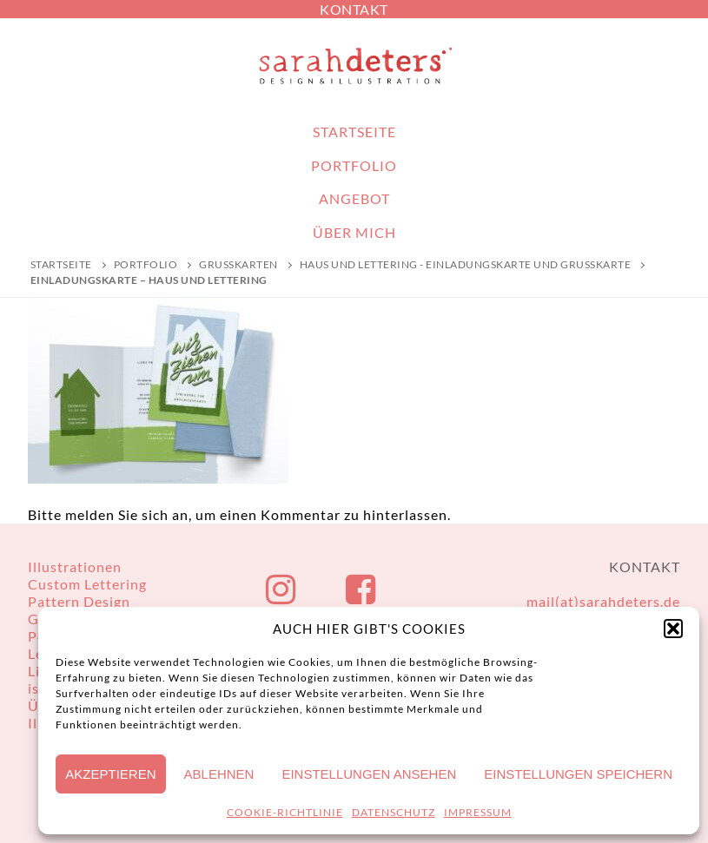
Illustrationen (75, 566)
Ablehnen (219, 774)
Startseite (61, 264)
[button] (673, 628)
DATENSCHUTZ (393, 812)
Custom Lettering (87, 584)
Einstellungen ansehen (368, 774)
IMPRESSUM (478, 812)
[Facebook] (361, 589)
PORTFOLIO (146, 264)
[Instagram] (281, 589)
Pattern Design (79, 601)
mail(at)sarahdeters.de (603, 601)
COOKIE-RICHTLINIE (285, 812)
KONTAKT (354, 9)
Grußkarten (238, 264)
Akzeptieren (110, 774)
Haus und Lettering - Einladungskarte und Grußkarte (466, 264)
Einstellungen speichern (578, 774)
